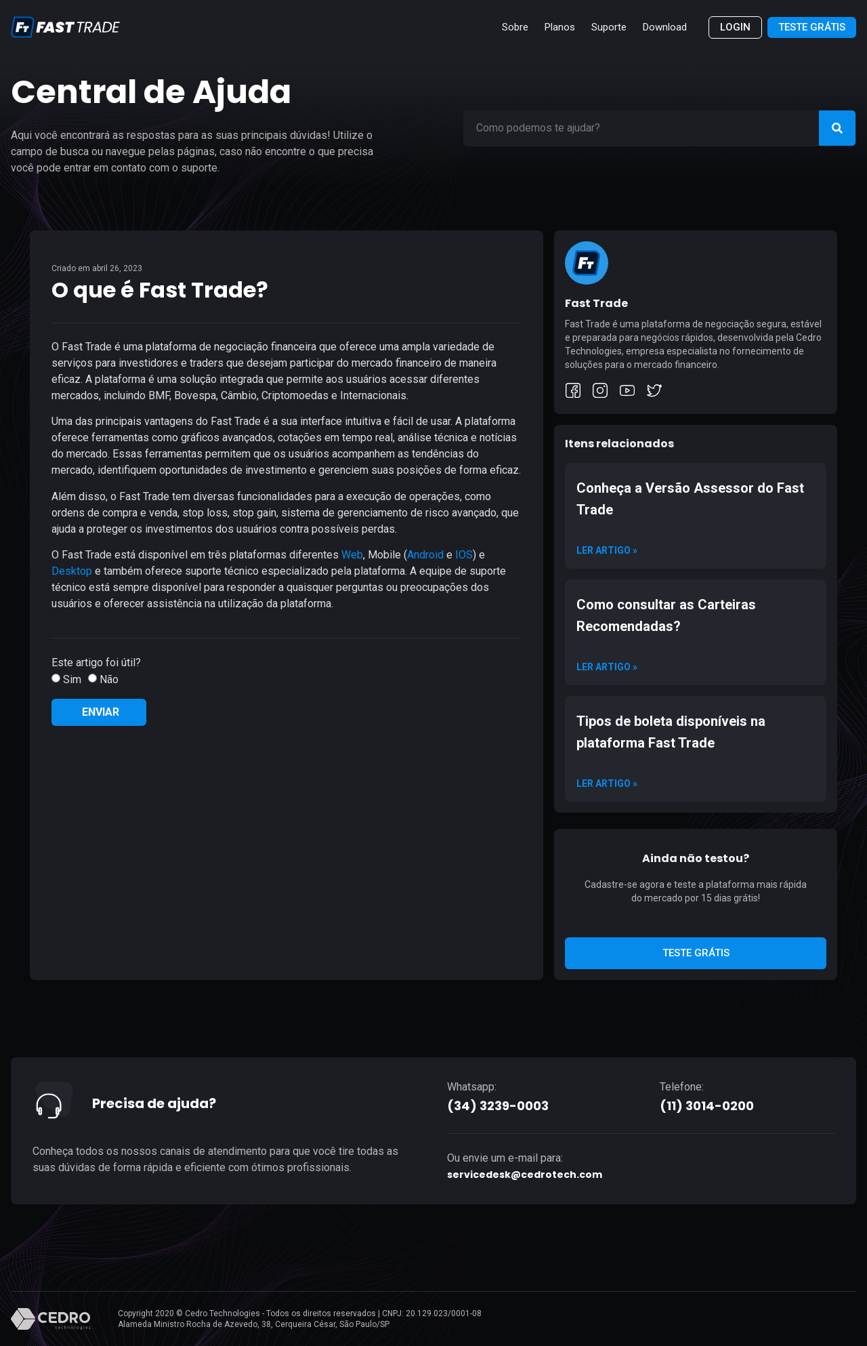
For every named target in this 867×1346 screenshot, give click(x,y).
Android (426, 554)
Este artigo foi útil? (96, 662)
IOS (464, 554)
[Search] (837, 128)
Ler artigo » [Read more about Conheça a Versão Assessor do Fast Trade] (606, 550)
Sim (72, 679)
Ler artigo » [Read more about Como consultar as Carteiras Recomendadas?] (606, 666)
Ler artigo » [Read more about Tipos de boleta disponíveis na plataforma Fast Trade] (606, 783)
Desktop (71, 571)
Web (352, 554)
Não (109, 679)
